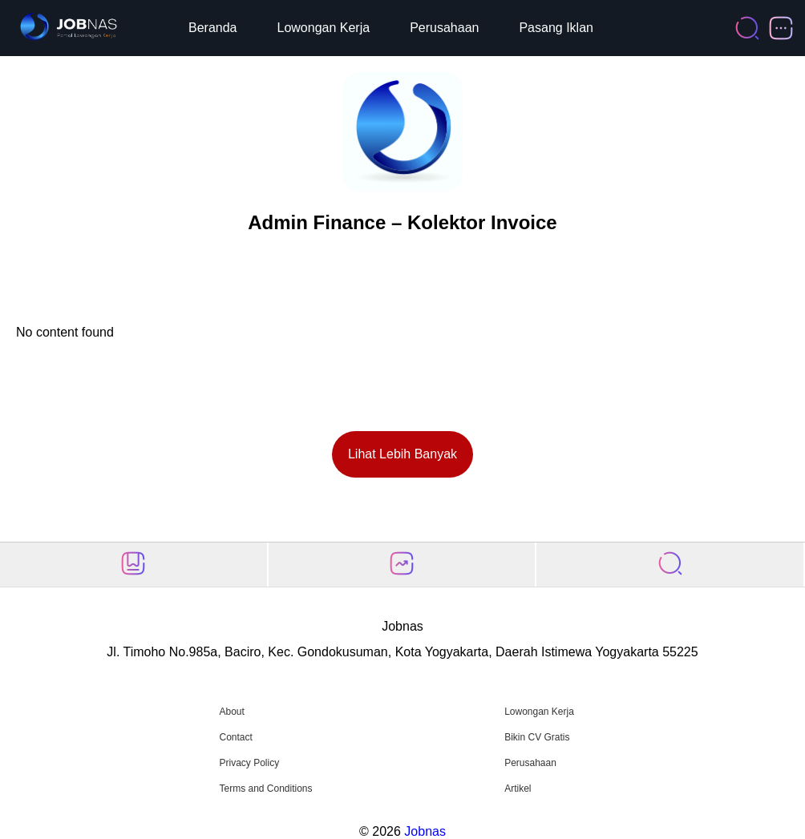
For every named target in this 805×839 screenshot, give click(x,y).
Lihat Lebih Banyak (402, 454)
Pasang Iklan (556, 27)
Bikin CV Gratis (536, 737)
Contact (235, 737)
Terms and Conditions (265, 788)
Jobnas (425, 831)
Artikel (517, 788)
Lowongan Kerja (323, 27)
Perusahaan (444, 27)
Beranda (212, 27)
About (231, 711)
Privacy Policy (249, 762)
